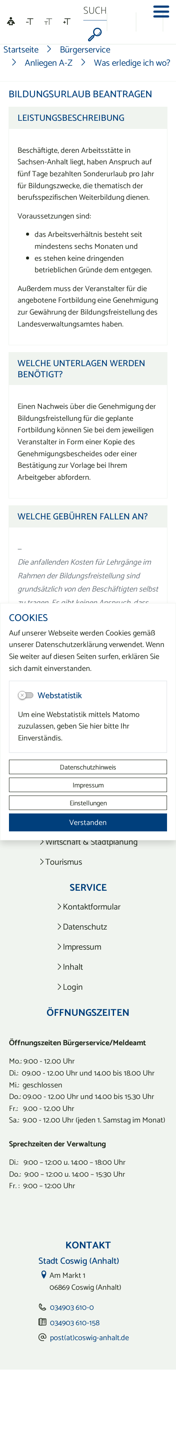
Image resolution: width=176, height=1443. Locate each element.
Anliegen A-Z (49, 62)
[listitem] (88, 842)
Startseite (20, 49)
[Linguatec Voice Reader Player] (11, 22)
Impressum (88, 785)
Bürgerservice (85, 49)
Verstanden (88, 822)
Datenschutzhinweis (88, 767)
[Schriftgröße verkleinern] (29, 22)
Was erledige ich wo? (132, 62)
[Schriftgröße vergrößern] (66, 22)
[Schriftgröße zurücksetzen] (48, 22)
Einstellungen (88, 803)
